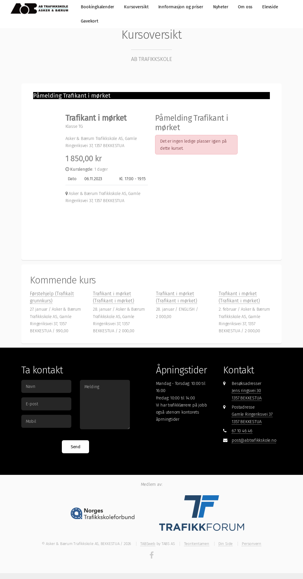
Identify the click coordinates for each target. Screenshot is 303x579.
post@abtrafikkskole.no (254, 440)
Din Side (225, 543)
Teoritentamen (196, 543)
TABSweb (147, 543)
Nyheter (220, 6)
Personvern (251, 543)
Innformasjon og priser (180, 6)
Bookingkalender (97, 6)
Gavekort (89, 21)
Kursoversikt (136, 6)
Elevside (270, 6)
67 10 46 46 (242, 430)
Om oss (245, 6)
